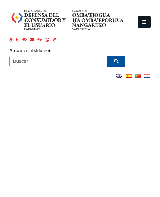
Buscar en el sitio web (30, 50)
